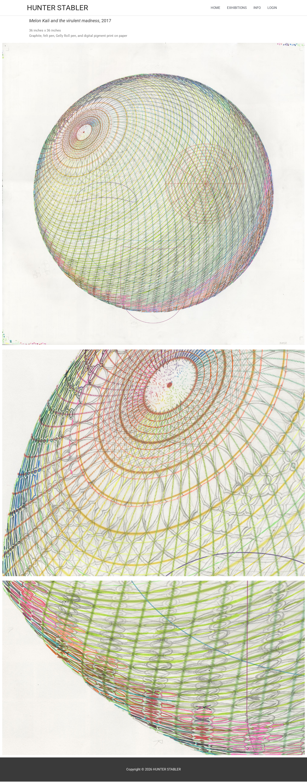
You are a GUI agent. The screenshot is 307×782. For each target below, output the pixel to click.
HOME (215, 8)
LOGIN (272, 8)
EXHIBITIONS (237, 8)
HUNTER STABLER (59, 7)
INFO (257, 8)
